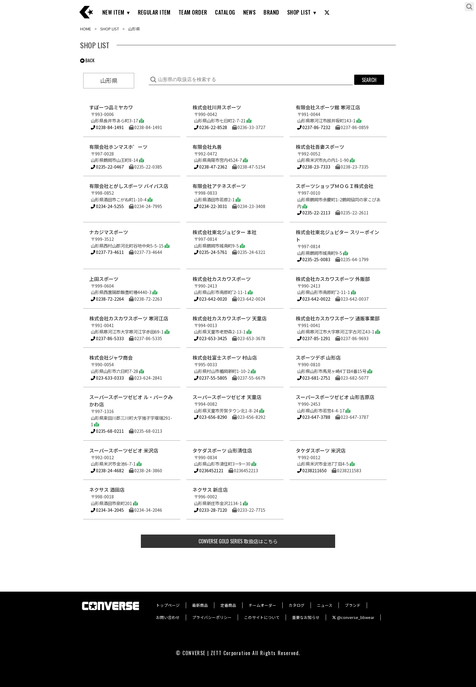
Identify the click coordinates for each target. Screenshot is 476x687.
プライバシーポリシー (212, 617)
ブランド (353, 605)
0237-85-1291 (313, 338)
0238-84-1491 (107, 127)
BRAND (271, 12)
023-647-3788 (313, 417)
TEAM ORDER (192, 12)
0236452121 (208, 470)
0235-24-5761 (210, 252)
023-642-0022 (313, 299)
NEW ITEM (113, 12)
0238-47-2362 (210, 166)
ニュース (324, 605)
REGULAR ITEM (154, 12)
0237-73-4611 (107, 252)
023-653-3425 (210, 338)
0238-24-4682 (107, 470)
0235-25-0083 (313, 259)
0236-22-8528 (210, 127)
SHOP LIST (299, 12)
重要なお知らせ (306, 617)
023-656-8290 (210, 417)
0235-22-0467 (107, 166)
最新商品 (200, 605)
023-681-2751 (313, 377)
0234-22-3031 (210, 206)
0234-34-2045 (107, 510)
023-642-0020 (210, 299)
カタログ (296, 605)
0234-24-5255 (107, 206)
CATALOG (225, 12)
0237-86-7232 (313, 127)
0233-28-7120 (210, 510)
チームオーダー (262, 605)
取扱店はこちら (238, 541)
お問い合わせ (168, 617)
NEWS (249, 12)
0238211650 (312, 470)
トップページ (168, 605)
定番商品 (228, 605)
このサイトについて (262, 617)
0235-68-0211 (107, 431)
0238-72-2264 (107, 299)
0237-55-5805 (210, 377)
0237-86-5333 (107, 338)
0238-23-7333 (313, 166)
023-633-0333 (107, 377)
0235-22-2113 (313, 212)
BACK (87, 60)
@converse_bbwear (353, 617)
